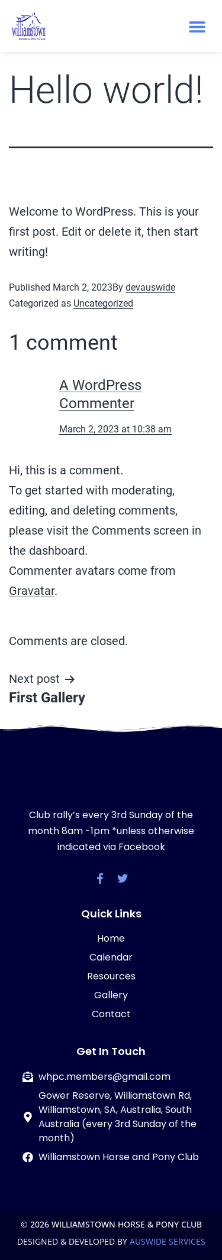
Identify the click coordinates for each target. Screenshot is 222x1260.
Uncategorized (103, 303)
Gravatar (31, 591)
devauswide (150, 287)
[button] (197, 27)
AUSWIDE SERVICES (167, 1241)
